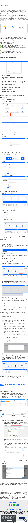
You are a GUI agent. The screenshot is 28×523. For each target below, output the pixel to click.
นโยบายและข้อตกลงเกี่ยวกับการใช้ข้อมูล (18, 518)
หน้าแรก (1, 3)
